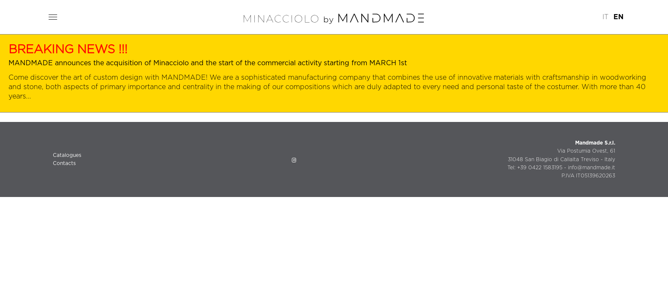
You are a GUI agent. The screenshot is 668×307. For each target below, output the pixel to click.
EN (618, 17)
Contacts (64, 163)
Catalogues (67, 155)
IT (605, 17)
